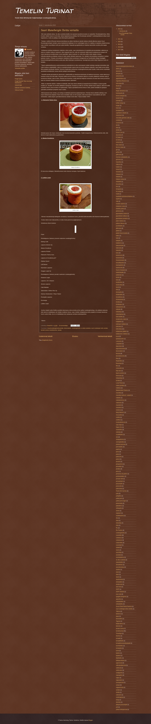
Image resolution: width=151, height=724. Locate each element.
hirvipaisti (118, 189)
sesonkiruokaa (120, 567)
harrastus (118, 171)
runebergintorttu (76, 328)
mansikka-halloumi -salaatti (123, 395)
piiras (117, 471)
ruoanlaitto (119, 535)
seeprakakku (119, 562)
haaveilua (118, 162)
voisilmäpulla (119, 697)
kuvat (117, 336)
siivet (117, 572)
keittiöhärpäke (120, 272)
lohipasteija (119, 378)
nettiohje (118, 432)
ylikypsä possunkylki (121, 704)
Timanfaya (119, 633)
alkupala (118, 73)
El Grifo (118, 140)
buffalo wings (119, 103)
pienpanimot (119, 464)
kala (117, 238)
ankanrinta (119, 76)
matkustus (119, 402)
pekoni (118, 459)
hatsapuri (118, 174)
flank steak (119, 144)
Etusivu (75, 336)
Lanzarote (118, 341)
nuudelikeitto (119, 434)
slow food (118, 586)
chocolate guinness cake (123, 117)
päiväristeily (119, 503)
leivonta (118, 353)
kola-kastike (119, 316)
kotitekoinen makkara (122, 333)
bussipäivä (119, 110)
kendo (117, 277)
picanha (118, 461)
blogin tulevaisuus (121, 90)
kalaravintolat (119, 245)
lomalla (118, 380)
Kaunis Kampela (120, 270)
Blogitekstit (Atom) (47, 340)
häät (117, 201)
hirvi (117, 186)
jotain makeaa (120, 221)
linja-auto (118, 370)
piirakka (118, 469)
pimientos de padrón (121, 473)
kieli (117, 289)
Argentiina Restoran (121, 81)
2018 (119, 47)
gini (117, 149)
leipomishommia (120, 348)
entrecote (118, 142)
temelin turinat (45, 330)
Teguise (118, 621)
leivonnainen (67, 328)
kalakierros (119, 243)
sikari (117, 574)
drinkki (118, 130)
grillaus (118, 152)
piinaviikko (119, 466)
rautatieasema (120, 515)
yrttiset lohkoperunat (121, 709)
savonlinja (118, 552)
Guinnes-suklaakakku (122, 157)
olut (117, 437)
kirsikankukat (119, 299)
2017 (119, 49)
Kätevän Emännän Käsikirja (22, 87)
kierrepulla (119, 292)
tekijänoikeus (119, 623)
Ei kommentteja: (63, 325)
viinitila (118, 692)
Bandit (118, 85)
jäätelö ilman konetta (121, 233)
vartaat (118, 685)
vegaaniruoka (119, 687)
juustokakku (119, 225)
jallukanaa (119, 211)
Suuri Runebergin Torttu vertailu (60, 30)
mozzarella (119, 415)
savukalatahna (120, 557)
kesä (117, 280)
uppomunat (119, 663)
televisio (118, 626)
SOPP (117, 589)
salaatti (118, 547)
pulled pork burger (121, 500)
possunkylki (119, 483)
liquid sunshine (120, 373)
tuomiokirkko (119, 645)
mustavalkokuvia (120, 422)
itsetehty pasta (120, 208)
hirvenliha (118, 184)
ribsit (117, 520)
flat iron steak (119, 147)
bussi (117, 108)
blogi (117, 88)
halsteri (118, 167)
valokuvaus (119, 670)
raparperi (118, 513)
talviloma (118, 613)
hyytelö (118, 198)
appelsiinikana (120, 78)
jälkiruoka (118, 228)
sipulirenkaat (119, 579)
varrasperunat (120, 682)
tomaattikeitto (119, 640)
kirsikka (118, 302)
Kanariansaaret (120, 260)
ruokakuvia (119, 540)
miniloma (118, 410)
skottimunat (119, 584)
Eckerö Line (119, 132)
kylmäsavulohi (120, 338)
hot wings (118, 191)
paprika (118, 449)
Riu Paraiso (119, 530)
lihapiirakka (119, 361)
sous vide (118, 594)
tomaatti (118, 638)
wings (117, 699)
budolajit (118, 100)
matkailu (118, 397)
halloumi (118, 164)
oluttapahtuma (120, 439)
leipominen (119, 346)
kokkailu (118, 309)
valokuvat (118, 667)
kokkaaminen (119, 307)
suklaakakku (119, 604)
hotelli (117, 194)
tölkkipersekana (120, 660)
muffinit (118, 417)
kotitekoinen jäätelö (121, 331)
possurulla (119, 486)
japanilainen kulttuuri (121, 216)
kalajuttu (118, 240)
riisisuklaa (118, 523)
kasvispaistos (119, 265)
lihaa (117, 358)
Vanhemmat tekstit (105, 336)
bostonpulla (119, 93)
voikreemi (118, 695)
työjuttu (118, 653)
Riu (117, 528)
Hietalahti (118, 181)
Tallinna (118, 611)
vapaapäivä (119, 675)
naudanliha (119, 429)
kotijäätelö (119, 321)
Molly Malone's (120, 412)
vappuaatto (119, 680)
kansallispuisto (120, 262)
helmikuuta (122, 31)
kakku (117, 235)
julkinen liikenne (120, 223)
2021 (119, 39)
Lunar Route (119, 383)
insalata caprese (120, 203)
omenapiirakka (120, 442)
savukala (118, 555)
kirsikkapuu (119, 304)
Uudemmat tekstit (45, 336)
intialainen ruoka (120, 206)
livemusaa (119, 375)
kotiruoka (118, 326)
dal (117, 125)
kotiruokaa (119, 329)
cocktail (118, 120)
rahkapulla (119, 508)
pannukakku (119, 446)
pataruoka (118, 456)
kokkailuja (118, 311)
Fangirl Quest (18, 78)
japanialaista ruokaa (121, 213)
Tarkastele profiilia (20, 68)
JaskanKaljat (18, 85)
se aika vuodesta (86, 328)
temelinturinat (53, 330)
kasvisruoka (119, 267)
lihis (117, 365)
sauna (117, 550)
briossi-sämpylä (120, 95)
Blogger (91, 720)
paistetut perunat (120, 444)
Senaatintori (119, 564)
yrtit (117, 707)
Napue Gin (119, 427)
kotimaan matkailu (121, 324)
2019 (119, 44)
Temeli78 (29, 49)
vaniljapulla (119, 672)
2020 (119, 41)
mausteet (118, 405)
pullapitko (118, 496)
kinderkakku (119, 294)
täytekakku (119, 658)
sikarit (117, 577)
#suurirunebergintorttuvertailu (55, 328)
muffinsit (118, 419)
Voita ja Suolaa (19, 90)
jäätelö (118, 230)
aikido (117, 68)
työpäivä (118, 655)
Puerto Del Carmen (121, 491)
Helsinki (118, 176)
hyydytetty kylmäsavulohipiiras (124, 196)
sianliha (118, 569)
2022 (119, 29)
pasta (117, 454)
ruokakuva (119, 537)
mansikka (118, 392)
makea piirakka (120, 385)
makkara (118, 388)
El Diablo (118, 137)
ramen (118, 510)
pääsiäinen (119, 505)
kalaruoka (118, 248)
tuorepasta (119, 648)
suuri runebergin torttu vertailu (99, 328)
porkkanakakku (120, 476)
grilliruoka (118, 154)
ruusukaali (119, 545)
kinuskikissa (119, 297)
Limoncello (119, 368)
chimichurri (119, 115)
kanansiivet (119, 257)
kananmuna (119, 255)
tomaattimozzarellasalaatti (123, 643)
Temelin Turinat (44, 10)
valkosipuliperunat (121, 665)
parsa (117, 451)
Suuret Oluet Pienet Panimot (124, 606)
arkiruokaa (119, 83)
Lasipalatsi (119, 343)
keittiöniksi (119, 275)
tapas (117, 616)
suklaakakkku (119, 601)
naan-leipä (119, 424)
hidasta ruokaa (120, 179)
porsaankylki (119, 481)
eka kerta (118, 135)
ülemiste (118, 702)
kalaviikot (118, 250)
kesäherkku (119, 282)
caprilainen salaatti (121, 113)
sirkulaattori (119, 582)
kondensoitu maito (121, 319)
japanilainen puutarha (122, 218)
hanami (118, 169)
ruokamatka (119, 542)
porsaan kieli (119, 478)
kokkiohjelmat (119, 314)
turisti (117, 650)
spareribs (118, 599)
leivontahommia (120, 356)
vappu (117, 677)
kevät (117, 287)
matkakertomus (120, 400)
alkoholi (118, 71)
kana (117, 252)
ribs (117, 518)
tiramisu (118, 636)
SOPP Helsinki (120, 591)
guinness (118, 159)
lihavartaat (119, 363)
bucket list (118, 98)
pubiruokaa (119, 488)
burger (118, 105)
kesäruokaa (119, 284)
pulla (117, 493)
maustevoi (119, 407)
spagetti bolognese (121, 596)
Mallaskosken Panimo (122, 390)
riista (117, 525)
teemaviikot (119, 618)
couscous (118, 122)
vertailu (59, 330)
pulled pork (119, 498)
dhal (117, 127)
